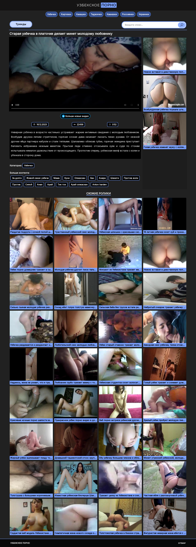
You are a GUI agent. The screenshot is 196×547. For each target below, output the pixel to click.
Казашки (81, 14)
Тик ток (62, 184)
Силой (28, 184)
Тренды (21, 24)
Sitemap (182, 543)
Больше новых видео (75, 116)
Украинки (144, 14)
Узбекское (97, 5)
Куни (67, 178)
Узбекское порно (20, 543)
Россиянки (128, 14)
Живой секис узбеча (37, 178)
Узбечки (51, 14)
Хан (92, 178)
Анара (102, 178)
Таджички (96, 14)
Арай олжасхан (79, 184)
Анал (39, 184)
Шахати (114, 178)
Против (16, 184)
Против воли (131, 178)
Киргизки (66, 14)
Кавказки (112, 14)
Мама (56, 178)
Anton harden (99, 184)
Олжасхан (79, 178)
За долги (17, 178)
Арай (50, 184)
